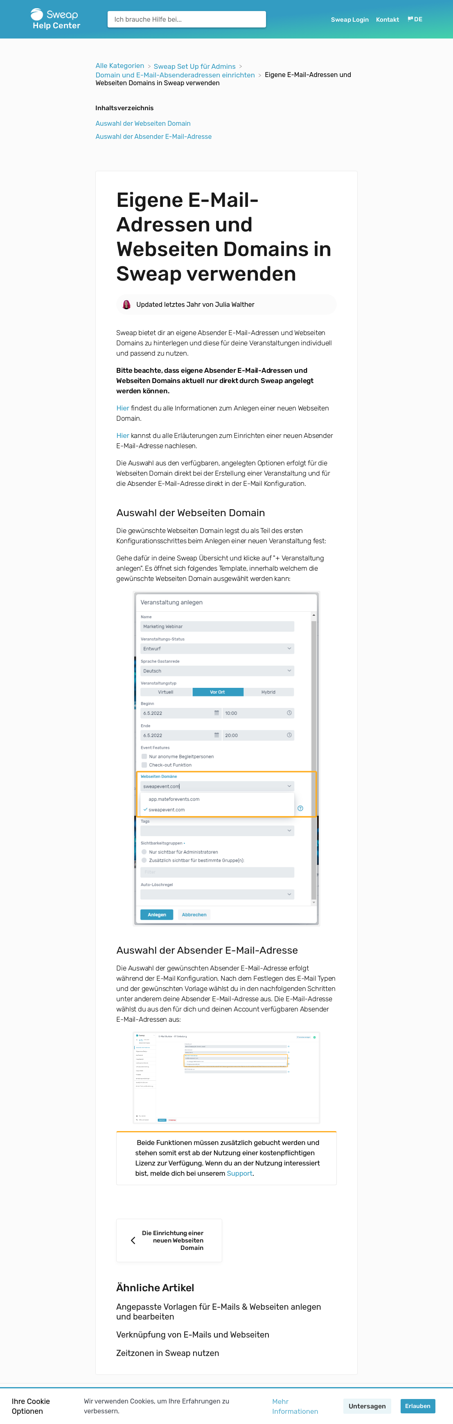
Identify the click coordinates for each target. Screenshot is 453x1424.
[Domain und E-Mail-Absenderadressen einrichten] (176, 74)
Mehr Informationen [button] (295, 1406)
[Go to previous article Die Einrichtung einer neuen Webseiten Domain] (169, 1240)
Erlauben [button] (417, 1406)
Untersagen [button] (367, 1406)
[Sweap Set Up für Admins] (195, 65)
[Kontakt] (388, 19)
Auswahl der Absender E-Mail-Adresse (153, 137)
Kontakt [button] (387, 19)
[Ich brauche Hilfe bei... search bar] (187, 19)
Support (239, 1173)
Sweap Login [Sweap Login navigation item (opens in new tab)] (350, 19)
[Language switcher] (414, 19)
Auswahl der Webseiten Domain (143, 123)
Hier (122, 408)
